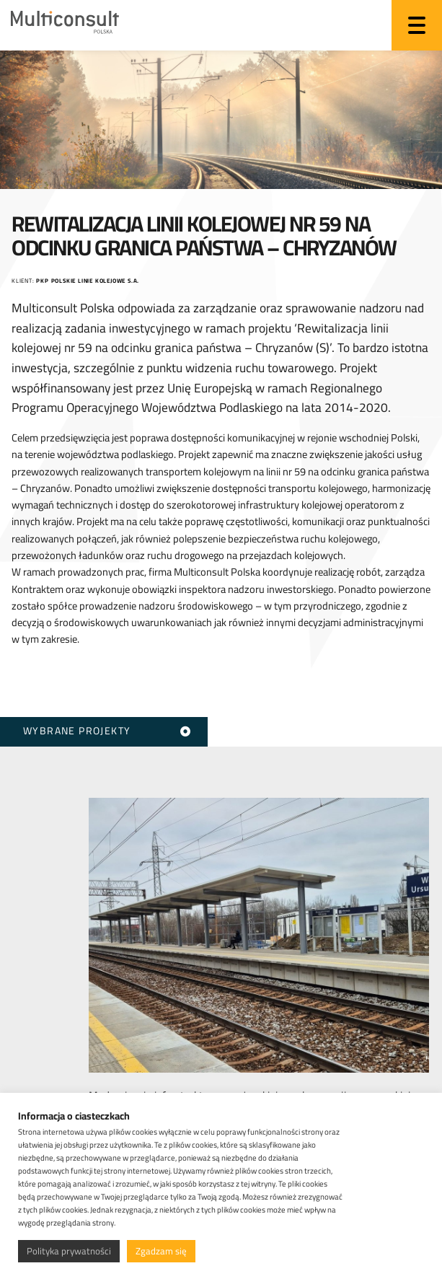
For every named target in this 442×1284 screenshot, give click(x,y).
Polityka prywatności (69, 1250)
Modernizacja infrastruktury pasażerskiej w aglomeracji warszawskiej (250, 1086)
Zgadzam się (161, 1250)
